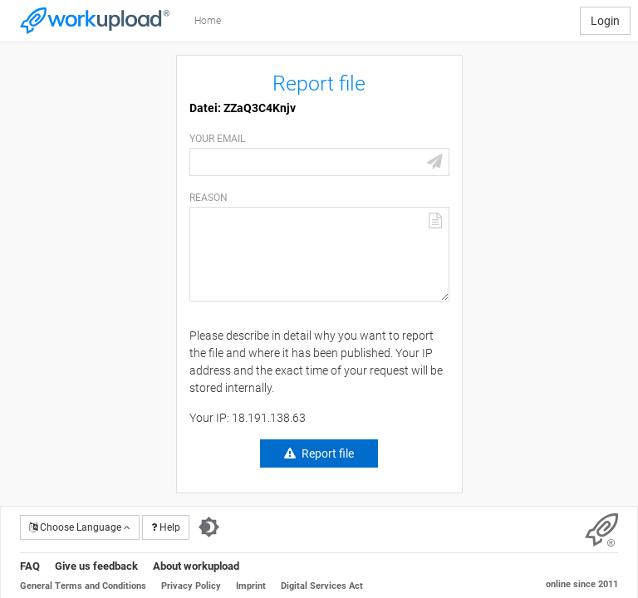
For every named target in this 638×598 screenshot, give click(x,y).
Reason (208, 197)
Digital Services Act (322, 586)
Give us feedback (96, 566)
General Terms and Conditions (83, 586)
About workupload (196, 566)
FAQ (30, 566)
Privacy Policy (191, 586)
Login (605, 20)
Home (207, 21)
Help (165, 527)
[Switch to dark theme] (209, 527)
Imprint (251, 586)
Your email (217, 139)
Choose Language (79, 527)
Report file (328, 453)
